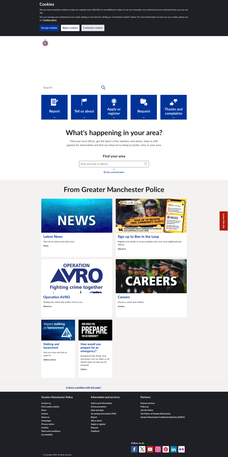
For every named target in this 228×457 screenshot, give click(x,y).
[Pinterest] (166, 449)
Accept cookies (49, 28)
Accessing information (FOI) (103, 414)
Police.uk (144, 407)
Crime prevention (98, 407)
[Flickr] (181, 449)
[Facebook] (134, 449)
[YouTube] (150, 449)
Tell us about (96, 421)
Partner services (147, 403)
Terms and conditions (50, 431)
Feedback (95, 431)
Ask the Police (146, 410)
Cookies (44, 428)
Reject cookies (70, 28)
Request (94, 428)
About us (45, 417)
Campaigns (46, 421)
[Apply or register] (114, 107)
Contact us (46, 403)
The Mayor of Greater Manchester (155, 414)
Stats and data (97, 410)
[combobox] (74, 87)
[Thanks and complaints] (173, 107)
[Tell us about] (84, 107)
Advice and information (101, 403)
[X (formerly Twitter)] (142, 449)
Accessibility (47, 435)
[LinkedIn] (173, 449)
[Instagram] (158, 449)
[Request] (144, 107)
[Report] (54, 107)
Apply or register (98, 424)
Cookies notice (49, 20)
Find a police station (50, 407)
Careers (44, 414)
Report (94, 417)
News (43, 410)
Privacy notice (47, 424)
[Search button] (103, 87)
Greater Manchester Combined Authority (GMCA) (162, 417)
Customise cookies (93, 28)
